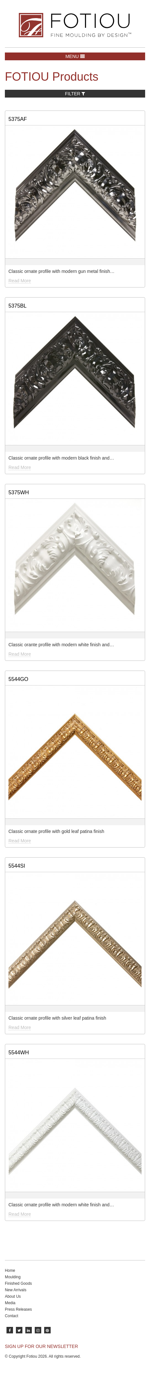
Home (10, 1270)
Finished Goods (18, 1283)
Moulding (12, 1277)
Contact (11, 1316)
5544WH (18, 1052)
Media (10, 1303)
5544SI (16, 866)
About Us (13, 1296)
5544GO (18, 679)
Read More (19, 280)
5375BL (17, 306)
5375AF (17, 119)
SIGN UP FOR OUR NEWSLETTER (41, 1346)
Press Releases (18, 1309)
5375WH (18, 492)
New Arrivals (15, 1290)
